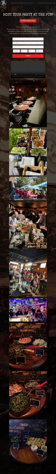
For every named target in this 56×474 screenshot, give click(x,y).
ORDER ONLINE (14, 3)
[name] (28, 39)
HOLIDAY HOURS (45, 3)
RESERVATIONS (22, 3)
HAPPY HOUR (30, 3)
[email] (28, 46)
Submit (28, 56)
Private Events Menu (28, 20)
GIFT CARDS (53, 3)
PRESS (50, 3)
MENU (18, 3)
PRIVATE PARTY (35, 3)
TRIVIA (26, 3)
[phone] (28, 43)
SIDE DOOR (40, 3)
